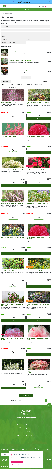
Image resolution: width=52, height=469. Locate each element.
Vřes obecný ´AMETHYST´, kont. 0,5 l (10, 102)
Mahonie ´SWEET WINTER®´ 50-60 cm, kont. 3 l (37, 271)
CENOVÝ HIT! (39, 84)
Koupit (38, 118)
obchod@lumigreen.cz (8, 466)
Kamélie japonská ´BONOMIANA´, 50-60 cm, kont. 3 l (37, 339)
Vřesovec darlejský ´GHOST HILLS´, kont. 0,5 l (12, 203)
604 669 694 (5, 465)
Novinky (19, 84)
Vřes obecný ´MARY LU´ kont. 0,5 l (17, 60)
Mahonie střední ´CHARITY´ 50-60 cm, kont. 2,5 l (13, 237)
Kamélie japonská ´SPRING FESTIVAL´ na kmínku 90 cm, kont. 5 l (12, 305)
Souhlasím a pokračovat (17, 462)
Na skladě (14, 87)
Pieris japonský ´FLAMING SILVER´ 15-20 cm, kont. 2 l (38, 372)
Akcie (18, 424)
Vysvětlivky (28, 428)
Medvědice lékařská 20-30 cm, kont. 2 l (11, 271)
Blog (18, 432)
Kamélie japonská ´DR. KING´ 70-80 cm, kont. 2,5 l (38, 170)
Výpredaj (19, 430)
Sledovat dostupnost (13, 117)
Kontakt (19, 435)
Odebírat (6, 454)
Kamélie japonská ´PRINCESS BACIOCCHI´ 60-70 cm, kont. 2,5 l (38, 137)
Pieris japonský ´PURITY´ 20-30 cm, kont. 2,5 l (12, 170)
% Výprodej (29, 84)
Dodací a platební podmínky (30, 436)
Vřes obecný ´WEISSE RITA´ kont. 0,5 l (18, 51)
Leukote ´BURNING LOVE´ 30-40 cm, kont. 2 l (20, 70)
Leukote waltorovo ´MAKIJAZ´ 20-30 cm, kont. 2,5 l (37, 305)
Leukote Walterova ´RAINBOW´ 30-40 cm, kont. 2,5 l (38, 103)
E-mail (2, 443)
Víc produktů (26, 395)
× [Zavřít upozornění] (50, 2)
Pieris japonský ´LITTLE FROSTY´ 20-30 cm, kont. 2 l (38, 204)
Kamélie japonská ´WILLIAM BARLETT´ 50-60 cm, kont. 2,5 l (13, 339)
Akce (12, 84)
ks (39, 115)
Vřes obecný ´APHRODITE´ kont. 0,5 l (10, 136)
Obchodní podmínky (28, 432)
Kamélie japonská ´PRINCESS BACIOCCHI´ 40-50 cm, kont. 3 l (38, 238)
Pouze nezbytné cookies (17, 464)
